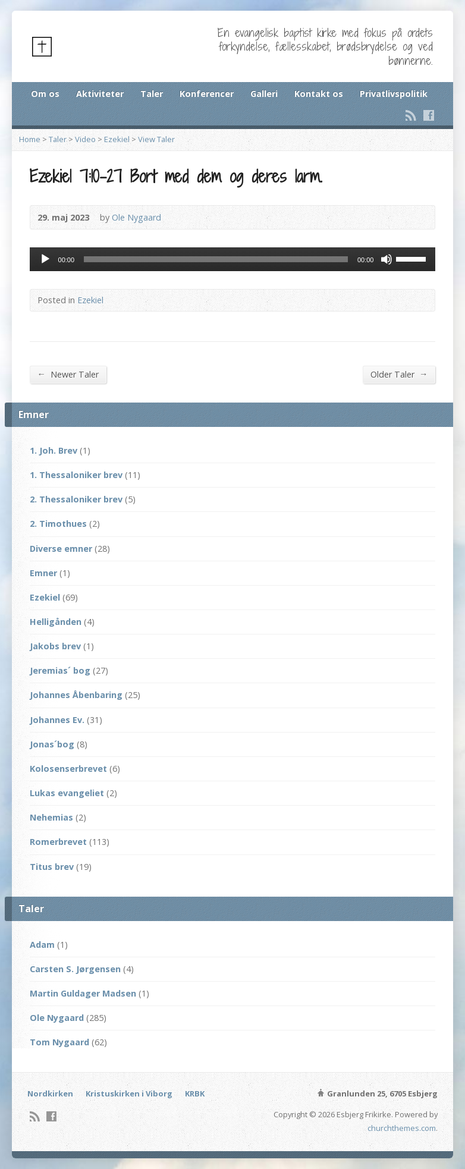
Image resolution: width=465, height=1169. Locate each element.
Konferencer (207, 93)
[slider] (216, 259)
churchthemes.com (401, 1128)
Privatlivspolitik (394, 93)
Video (85, 139)
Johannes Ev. (57, 719)
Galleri (264, 93)
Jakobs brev (55, 646)
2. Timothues (58, 523)
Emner (43, 573)
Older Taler (399, 374)
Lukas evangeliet (67, 793)
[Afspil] (45, 259)
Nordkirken (50, 1093)
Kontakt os (318, 93)
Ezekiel (117, 139)
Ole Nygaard (136, 217)
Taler (151, 93)
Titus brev (52, 866)
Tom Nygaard (59, 1042)
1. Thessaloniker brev (76, 474)
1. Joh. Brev (53, 450)
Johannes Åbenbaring (76, 694)
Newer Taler (68, 374)
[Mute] (386, 259)
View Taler (156, 139)
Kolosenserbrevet (68, 768)
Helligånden (55, 621)
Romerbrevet (58, 841)
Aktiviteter (100, 93)
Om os (45, 93)
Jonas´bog (52, 744)
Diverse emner (61, 548)
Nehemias (51, 817)
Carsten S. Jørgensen (75, 969)
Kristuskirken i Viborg (129, 1093)
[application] (233, 259)
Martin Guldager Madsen (83, 993)
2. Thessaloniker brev (76, 499)
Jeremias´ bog (60, 670)
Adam (42, 944)
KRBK (195, 1093)
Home (29, 139)
